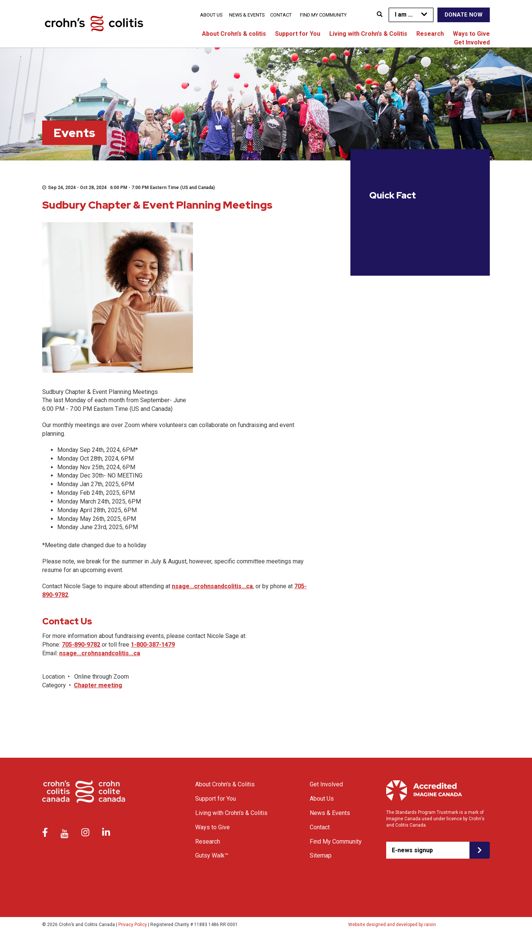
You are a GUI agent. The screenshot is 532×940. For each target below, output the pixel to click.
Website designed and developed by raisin (392, 924)
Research (430, 33)
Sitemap (321, 855)
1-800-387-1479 (153, 644)
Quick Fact (392, 195)
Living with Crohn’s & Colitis (368, 33)
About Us (211, 15)
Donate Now (464, 14)
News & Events (246, 15)
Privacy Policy (132, 924)
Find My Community (323, 15)
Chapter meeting (98, 685)
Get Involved (472, 42)
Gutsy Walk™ (211, 855)
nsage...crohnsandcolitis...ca (212, 586)
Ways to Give (471, 33)
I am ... (404, 14)
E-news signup (412, 850)
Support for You (297, 33)
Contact (281, 15)
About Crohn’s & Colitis (225, 784)
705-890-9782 (81, 644)
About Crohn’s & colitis (234, 33)
